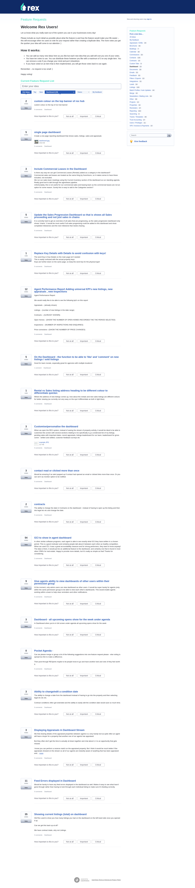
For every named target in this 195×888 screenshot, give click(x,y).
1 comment (37, 368)
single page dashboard (47, 132)
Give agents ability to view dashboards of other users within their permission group (71, 582)
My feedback (97, 92)
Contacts (133, 58)
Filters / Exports (135, 78)
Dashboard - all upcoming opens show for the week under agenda (72, 619)
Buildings (133, 49)
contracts (39, 504)
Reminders (133, 108)
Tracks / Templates (136, 117)
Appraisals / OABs (136, 43)
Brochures (133, 46)
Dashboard (48, 109)
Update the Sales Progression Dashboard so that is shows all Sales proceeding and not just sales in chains (73, 216)
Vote (26, 108)
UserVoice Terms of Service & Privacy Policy (106, 880)
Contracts (133, 61)
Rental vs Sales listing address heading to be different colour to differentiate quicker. (71, 391)
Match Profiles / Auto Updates (140, 90)
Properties (133, 105)
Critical (100, 116)
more (41, 753)
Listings (132, 87)
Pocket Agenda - (43, 650)
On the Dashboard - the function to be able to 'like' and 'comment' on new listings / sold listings (76, 358)
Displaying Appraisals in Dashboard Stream (59, 730)
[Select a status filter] (83, 92)
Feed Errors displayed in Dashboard (55, 780)
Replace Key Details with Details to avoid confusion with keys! (70, 253)
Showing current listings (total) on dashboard (60, 814)
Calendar (133, 52)
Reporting (133, 111)
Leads (132, 84)
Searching (133, 114)
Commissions (134, 55)
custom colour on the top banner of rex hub (59, 101)
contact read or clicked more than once (56, 470)
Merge (132, 93)
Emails (132, 72)
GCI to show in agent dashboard (52, 537)
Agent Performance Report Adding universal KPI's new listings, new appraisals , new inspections (73, 290)
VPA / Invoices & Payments (139, 126)
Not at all (71, 116)
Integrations (134, 81)
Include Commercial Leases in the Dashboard (60, 169)
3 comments (38, 835)
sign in (149, 19)
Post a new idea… (136, 34)
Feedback (133, 75)
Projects (132, 102)
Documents (134, 69)
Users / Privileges (136, 123)
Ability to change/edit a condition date (56, 691)
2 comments (38, 558)
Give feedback (140, 141)
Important (85, 116)
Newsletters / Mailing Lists (139, 96)
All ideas (133, 37)
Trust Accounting (136, 120)
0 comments (38, 109)
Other (132, 99)
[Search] (169, 135)
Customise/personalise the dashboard (56, 426)
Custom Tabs (134, 64)
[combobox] (149, 135)
